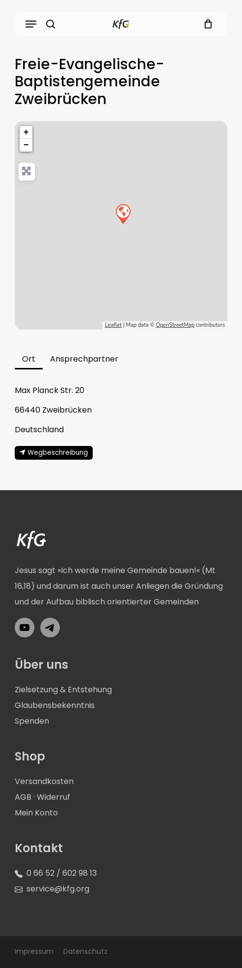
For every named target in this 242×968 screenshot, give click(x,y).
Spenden (32, 721)
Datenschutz (85, 951)
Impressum (34, 951)
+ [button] (26, 132)
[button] (31, 24)
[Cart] (205, 24)
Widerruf (53, 797)
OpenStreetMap (175, 325)
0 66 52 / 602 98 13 (62, 873)
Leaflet (113, 325)
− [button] (26, 145)
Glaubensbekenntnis (55, 705)
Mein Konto (36, 812)
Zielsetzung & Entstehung (63, 689)
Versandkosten (44, 781)
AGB (23, 797)
